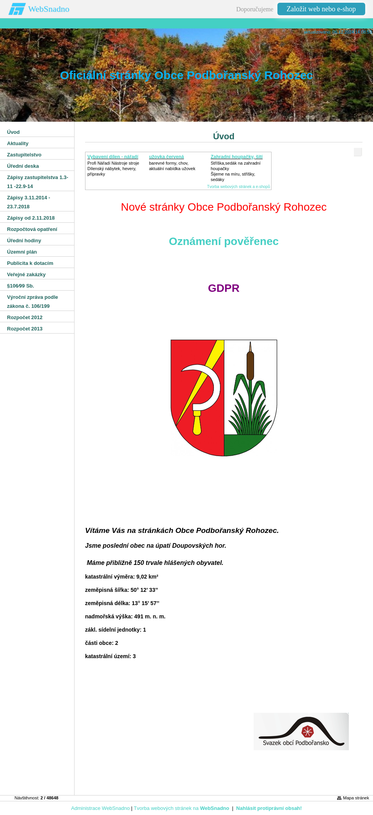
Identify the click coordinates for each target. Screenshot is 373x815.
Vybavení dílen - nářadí (112, 157)
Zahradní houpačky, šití (237, 157)
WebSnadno (48, 9)
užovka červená (166, 157)
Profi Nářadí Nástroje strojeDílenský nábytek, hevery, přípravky (113, 168)
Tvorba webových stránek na (181, 808)
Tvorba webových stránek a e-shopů (238, 187)
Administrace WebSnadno (100, 808)
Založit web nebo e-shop (321, 9)
